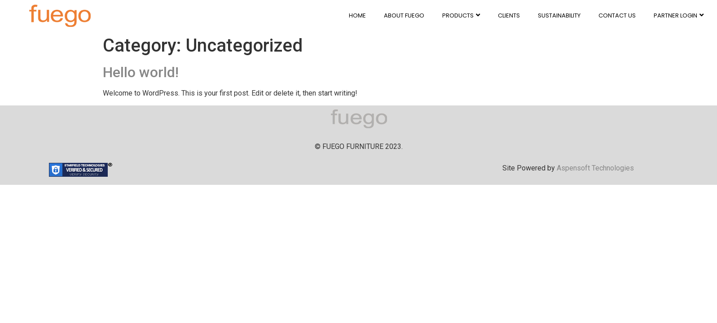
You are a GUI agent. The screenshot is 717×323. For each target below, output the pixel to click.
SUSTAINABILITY (559, 15)
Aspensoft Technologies (595, 168)
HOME (357, 15)
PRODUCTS (461, 15)
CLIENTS (509, 15)
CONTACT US (617, 15)
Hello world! (141, 72)
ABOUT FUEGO (404, 15)
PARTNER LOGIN (679, 15)
